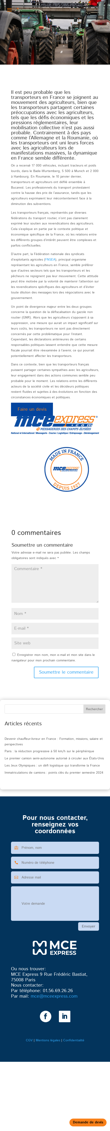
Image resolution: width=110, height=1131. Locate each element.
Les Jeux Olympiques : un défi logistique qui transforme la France (52, 765)
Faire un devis (32, 409)
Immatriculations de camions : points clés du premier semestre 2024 (54, 772)
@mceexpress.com (54, 996)
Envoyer (88, 926)
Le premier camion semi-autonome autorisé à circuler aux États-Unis (54, 758)
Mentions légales (48, 1040)
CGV (29, 1040)
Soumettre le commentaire (66, 672)
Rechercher (94, 709)
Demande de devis (88, 1122)
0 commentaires (63, 41)
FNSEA (50, 259)
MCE (22, 41)
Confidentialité (73, 1040)
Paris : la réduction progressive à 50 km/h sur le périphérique (49, 751)
